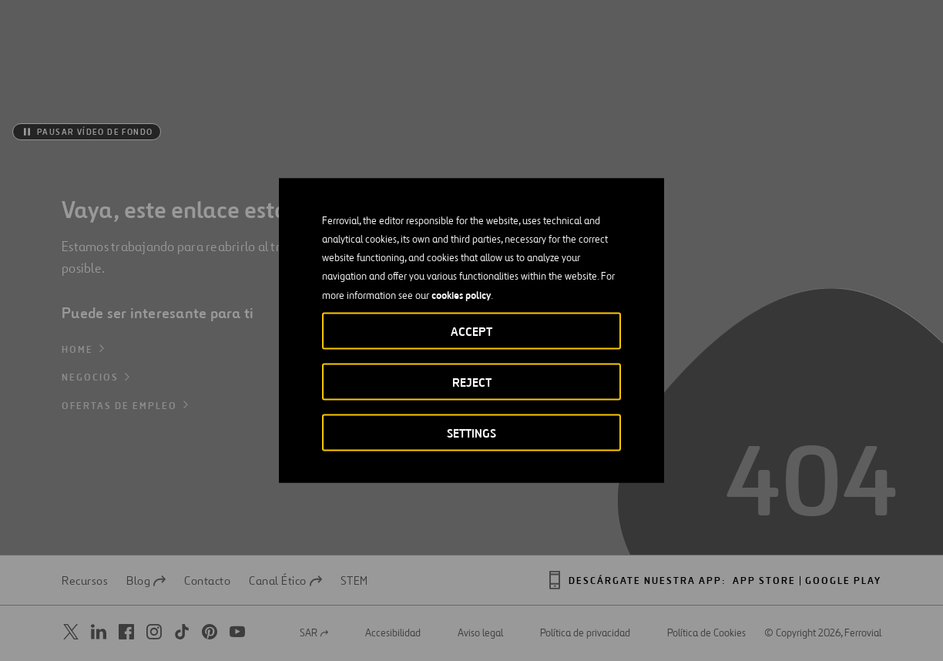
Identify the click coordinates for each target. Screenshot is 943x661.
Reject (472, 382)
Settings (471, 433)
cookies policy (461, 295)
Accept (471, 332)
